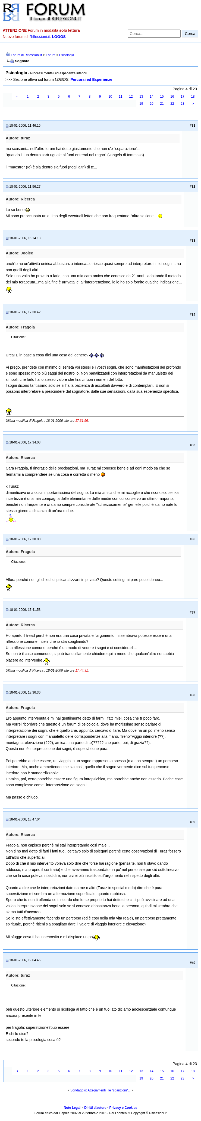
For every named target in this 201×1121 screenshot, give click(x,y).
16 (172, 96)
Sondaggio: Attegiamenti (88, 1090)
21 (162, 104)
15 (162, 96)
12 (131, 96)
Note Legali (72, 1108)
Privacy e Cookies (123, 1108)
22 (172, 104)
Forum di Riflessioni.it (26, 55)
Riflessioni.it (40, 36)
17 (182, 96)
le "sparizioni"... (119, 1090)
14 (151, 96)
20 (151, 104)
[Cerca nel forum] (154, 34)
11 (120, 96)
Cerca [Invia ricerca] (190, 33)
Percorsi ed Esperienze (91, 79)
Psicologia (66, 55)
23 (182, 104)
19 (141, 104)
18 (192, 96)
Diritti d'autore (95, 1108)
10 (110, 96)
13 (141, 96)
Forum (50, 55)
